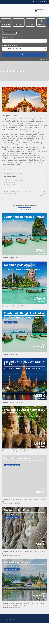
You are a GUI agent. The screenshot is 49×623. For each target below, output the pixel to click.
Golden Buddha (10, 184)
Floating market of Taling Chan (14, 180)
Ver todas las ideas (24, 209)
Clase (3, 30)
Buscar (24, 54)
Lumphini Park (9, 182)
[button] (1, 21)
